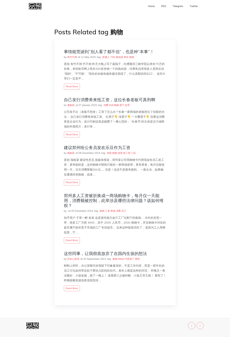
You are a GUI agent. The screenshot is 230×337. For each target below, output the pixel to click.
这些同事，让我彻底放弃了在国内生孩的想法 (105, 253)
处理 (127, 105)
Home (151, 6)
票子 (121, 105)
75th (112, 57)
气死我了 (129, 258)
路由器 (119, 57)
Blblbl (121, 258)
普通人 (106, 57)
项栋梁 (70, 105)
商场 (113, 210)
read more (72, 86)
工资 (107, 210)
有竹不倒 (72, 57)
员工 (123, 210)
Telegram (177, 6)
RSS (163, 6)
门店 (133, 152)
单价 (126, 57)
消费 (105, 105)
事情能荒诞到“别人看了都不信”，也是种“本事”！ (109, 51)
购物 (131, 57)
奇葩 (109, 152)
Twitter (194, 6)
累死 (137, 258)
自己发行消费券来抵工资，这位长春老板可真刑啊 (109, 99)
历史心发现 (73, 258)
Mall (111, 105)
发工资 (126, 152)
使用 (120, 152)
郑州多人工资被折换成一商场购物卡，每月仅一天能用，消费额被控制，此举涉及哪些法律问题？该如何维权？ (114, 200)
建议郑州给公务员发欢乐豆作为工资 (97, 147)
